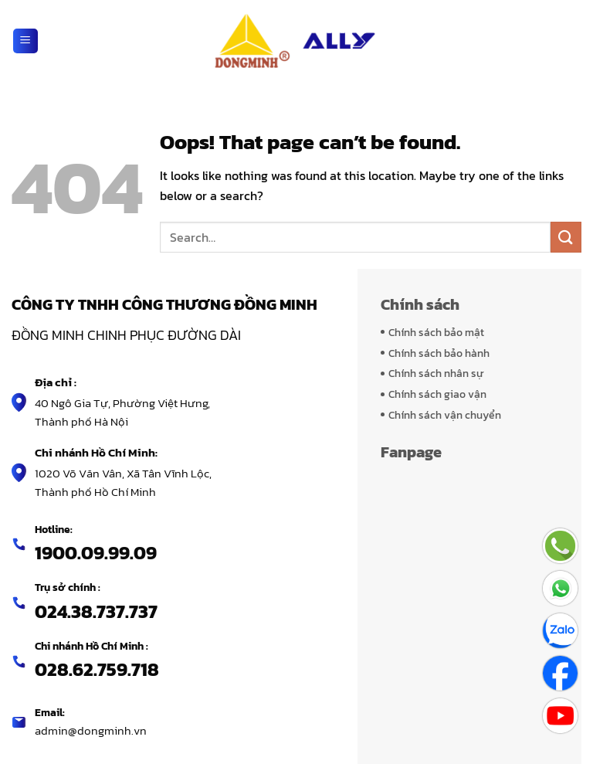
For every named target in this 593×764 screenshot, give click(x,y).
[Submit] (566, 237)
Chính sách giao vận (437, 394)
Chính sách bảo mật (436, 332)
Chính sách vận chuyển (444, 415)
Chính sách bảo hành (439, 353)
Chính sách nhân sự (436, 373)
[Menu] (25, 41)
